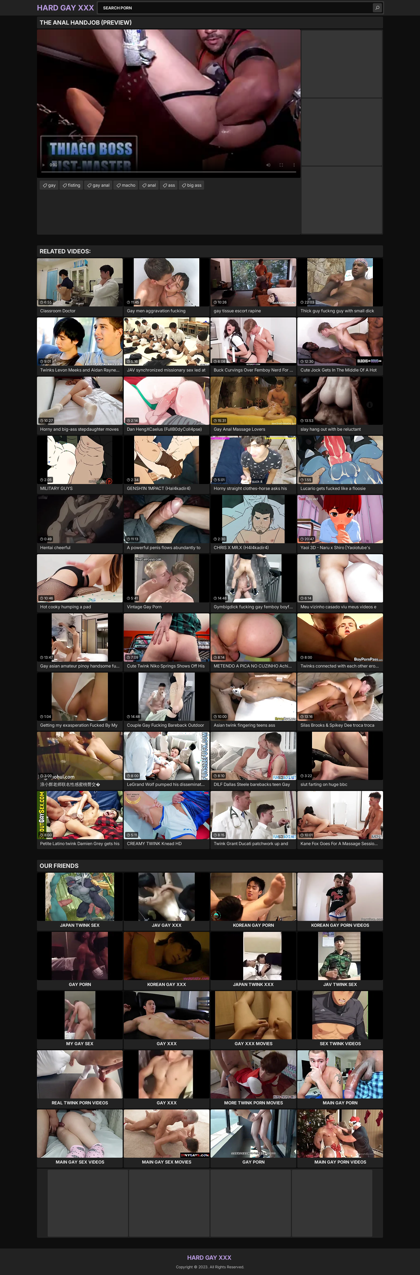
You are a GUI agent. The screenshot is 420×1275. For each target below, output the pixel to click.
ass (171, 185)
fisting (74, 185)
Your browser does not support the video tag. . (169, 103)
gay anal (101, 185)
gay (52, 185)
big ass (194, 185)
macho (128, 185)
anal (152, 185)
